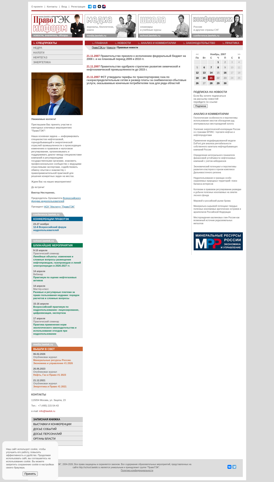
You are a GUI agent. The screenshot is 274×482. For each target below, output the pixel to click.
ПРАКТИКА (232, 43)
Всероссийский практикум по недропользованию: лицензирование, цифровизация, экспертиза (56, 309)
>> (239, 54)
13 (204, 72)
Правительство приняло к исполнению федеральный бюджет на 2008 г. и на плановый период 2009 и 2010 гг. (136, 57)
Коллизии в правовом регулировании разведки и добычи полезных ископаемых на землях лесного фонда (217, 192)
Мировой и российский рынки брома (212, 201)
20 (204, 78)
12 (197, 72)
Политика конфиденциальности (137, 470)
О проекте (37, 6)
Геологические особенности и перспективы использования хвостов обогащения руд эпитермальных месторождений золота (216, 121)
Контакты (52, 6)
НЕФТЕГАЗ (40, 57)
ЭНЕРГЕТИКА (42, 62)
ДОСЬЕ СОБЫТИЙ (45, 429)
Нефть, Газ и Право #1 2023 (49, 375)
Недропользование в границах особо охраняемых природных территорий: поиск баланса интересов (215, 181)
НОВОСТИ (124, 43)
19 (197, 78)
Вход (64, 6)
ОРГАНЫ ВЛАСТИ (44, 438)
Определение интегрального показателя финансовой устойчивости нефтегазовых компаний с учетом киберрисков (215, 158)
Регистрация (78, 6)
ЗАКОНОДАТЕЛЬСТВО (200, 43)
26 (197, 83)
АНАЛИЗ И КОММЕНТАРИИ (158, 43)
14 (211, 72)
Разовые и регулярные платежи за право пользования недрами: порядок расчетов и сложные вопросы (56, 295)
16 (225, 72)
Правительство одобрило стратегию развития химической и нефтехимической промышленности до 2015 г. (133, 68)
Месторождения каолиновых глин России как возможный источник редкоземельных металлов (217, 220)
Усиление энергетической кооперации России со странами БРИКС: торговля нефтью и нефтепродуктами (217, 132)
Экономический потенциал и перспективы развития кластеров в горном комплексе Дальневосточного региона (215, 169)
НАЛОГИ (39, 52)
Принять (30, 473)
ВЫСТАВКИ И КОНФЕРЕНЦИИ (52, 424)
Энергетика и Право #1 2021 (50, 386)
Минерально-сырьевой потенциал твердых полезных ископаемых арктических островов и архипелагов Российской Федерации (217, 209)
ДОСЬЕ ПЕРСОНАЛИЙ (47, 433)
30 (225, 83)
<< (197, 54)
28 (211, 83)
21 (211, 78)
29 (218, 83)
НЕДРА (37, 47)
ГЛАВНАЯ (101, 43)
